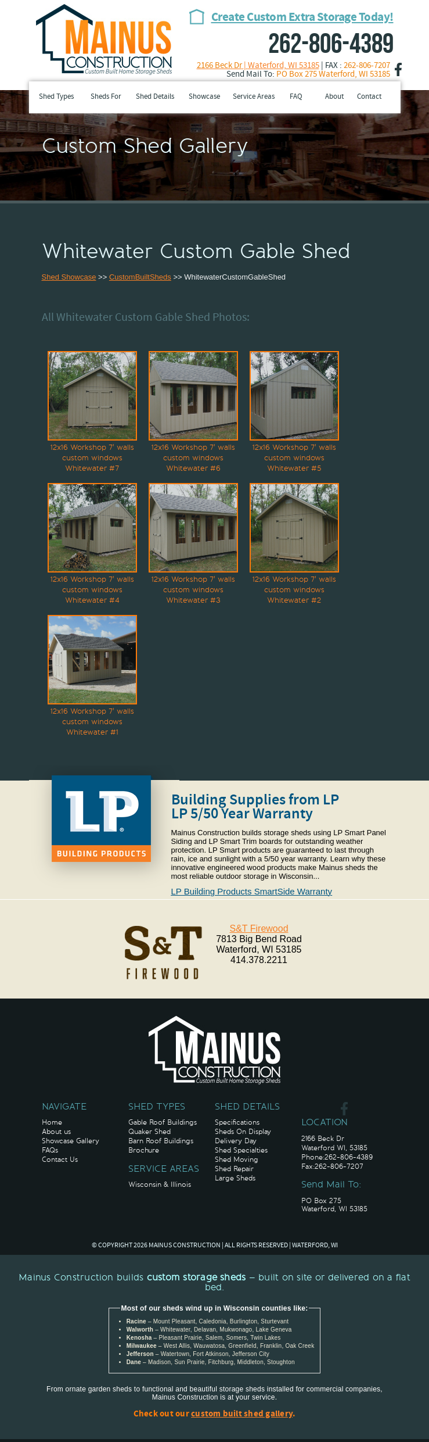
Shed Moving (236, 1159)
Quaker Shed (149, 1132)
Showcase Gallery (70, 1141)
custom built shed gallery (242, 1414)
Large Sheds (235, 1178)
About (334, 97)
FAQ (296, 97)
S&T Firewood (258, 928)
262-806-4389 (331, 44)
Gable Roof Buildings (162, 1122)
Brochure (143, 1150)
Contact (369, 97)
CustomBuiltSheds (140, 277)
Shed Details (155, 97)
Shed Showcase (69, 277)
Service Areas (254, 97)
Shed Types (56, 97)
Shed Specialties (241, 1150)
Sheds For (106, 97)
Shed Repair (234, 1169)
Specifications (237, 1122)
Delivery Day (236, 1141)
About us (56, 1132)
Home (52, 1122)
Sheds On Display (243, 1132)
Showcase (204, 97)
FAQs (50, 1150)
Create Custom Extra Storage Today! (302, 18)
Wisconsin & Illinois (159, 1184)
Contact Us (60, 1159)
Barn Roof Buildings (160, 1141)
